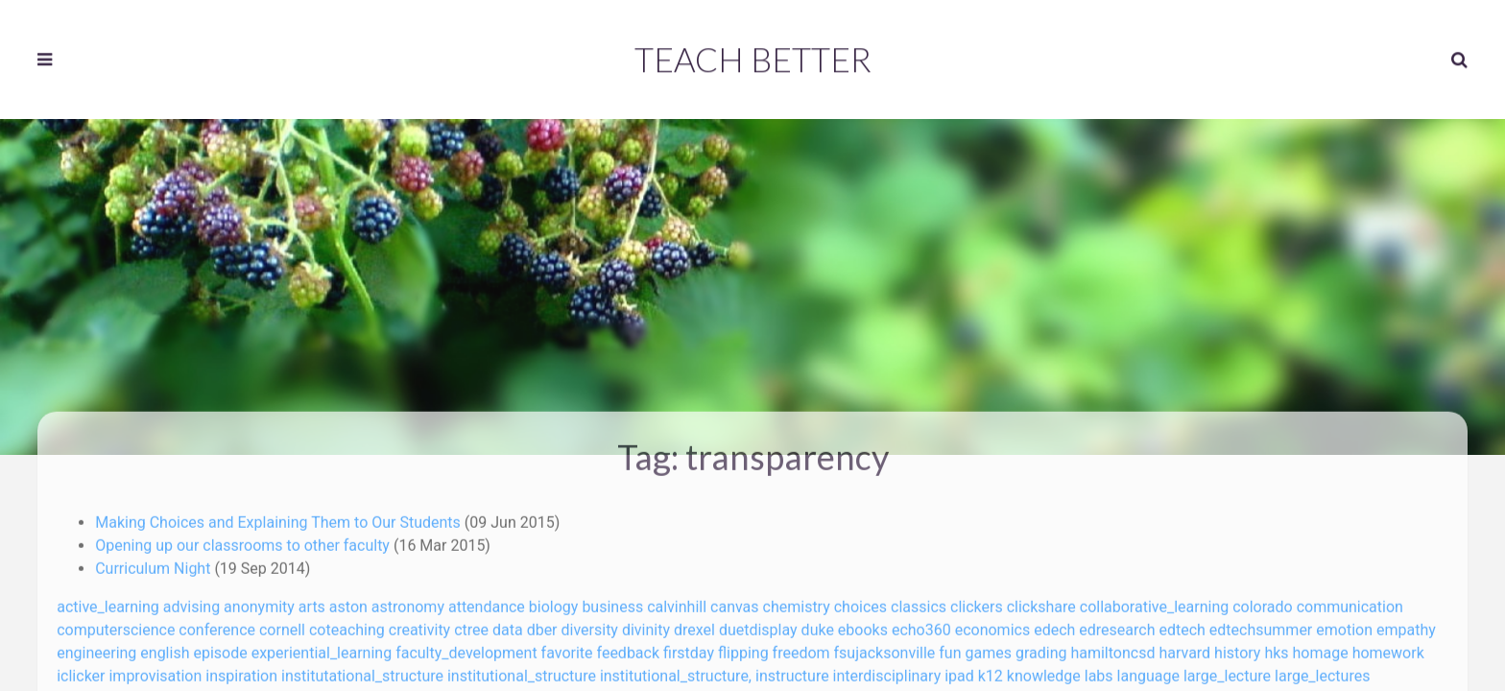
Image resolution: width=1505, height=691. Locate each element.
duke (817, 624)
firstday (688, 647)
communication (1350, 601)
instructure (792, 670)
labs (1099, 670)
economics (993, 624)
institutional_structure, (676, 670)
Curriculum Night (154, 563)
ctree (471, 624)
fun (950, 647)
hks (1276, 647)
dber (542, 624)
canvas (734, 601)
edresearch (1117, 624)
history (1237, 647)
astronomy (407, 601)
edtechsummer (1260, 624)
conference (217, 624)
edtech (1182, 624)
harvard (1184, 647)
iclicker (81, 670)
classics (918, 601)
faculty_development (466, 647)
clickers (976, 601)
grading (1041, 647)
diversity (589, 624)
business (612, 601)
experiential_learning (322, 647)
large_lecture (1227, 670)
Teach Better (753, 57)
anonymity (259, 601)
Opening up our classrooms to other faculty (244, 540)
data (507, 624)
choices (860, 601)
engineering (96, 647)
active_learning (108, 601)
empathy (1406, 624)
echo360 (921, 624)
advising (191, 601)
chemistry (796, 601)
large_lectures (1322, 670)
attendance (486, 601)
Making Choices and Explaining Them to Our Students (280, 517)
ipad (959, 670)
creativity (419, 624)
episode (220, 647)
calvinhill (676, 601)
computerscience (116, 624)
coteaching (347, 624)
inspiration (241, 670)
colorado (1262, 601)
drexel (694, 624)
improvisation (155, 670)
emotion (1344, 624)
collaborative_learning (1154, 601)
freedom (801, 647)
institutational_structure (362, 670)
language (1148, 670)
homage (1321, 647)
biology (554, 601)
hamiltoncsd (1112, 647)
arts (312, 601)
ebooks (863, 624)
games (988, 647)
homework (1388, 647)
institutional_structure (521, 670)
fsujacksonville (885, 647)
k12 (990, 670)
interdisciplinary (887, 670)
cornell (282, 624)
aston (348, 601)
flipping (743, 647)
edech (1054, 624)
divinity (646, 624)
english (164, 647)
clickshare (1041, 601)
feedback (628, 647)
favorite (567, 647)
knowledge (1044, 670)
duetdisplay (758, 624)
